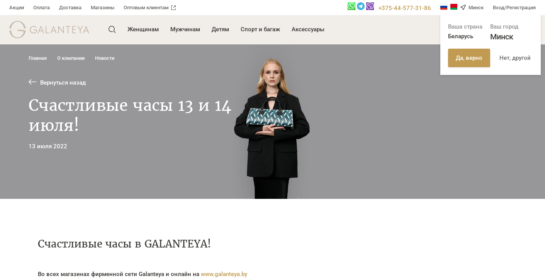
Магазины (102, 7)
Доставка (70, 7)
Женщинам (143, 29)
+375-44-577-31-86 (405, 8)
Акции (16, 7)
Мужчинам (185, 29)
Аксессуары (308, 29)
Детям (220, 29)
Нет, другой (515, 57)
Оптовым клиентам (150, 7)
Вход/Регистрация (514, 7)
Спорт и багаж (260, 29)
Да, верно (469, 57)
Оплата (41, 7)
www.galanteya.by (224, 274)
